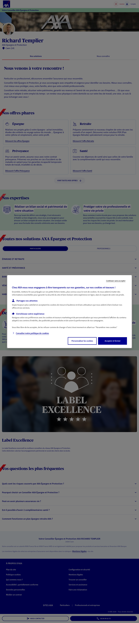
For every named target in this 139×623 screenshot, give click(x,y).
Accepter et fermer (113, 341)
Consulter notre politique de (32, 333)
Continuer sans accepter (116, 280)
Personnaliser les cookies (82, 341)
